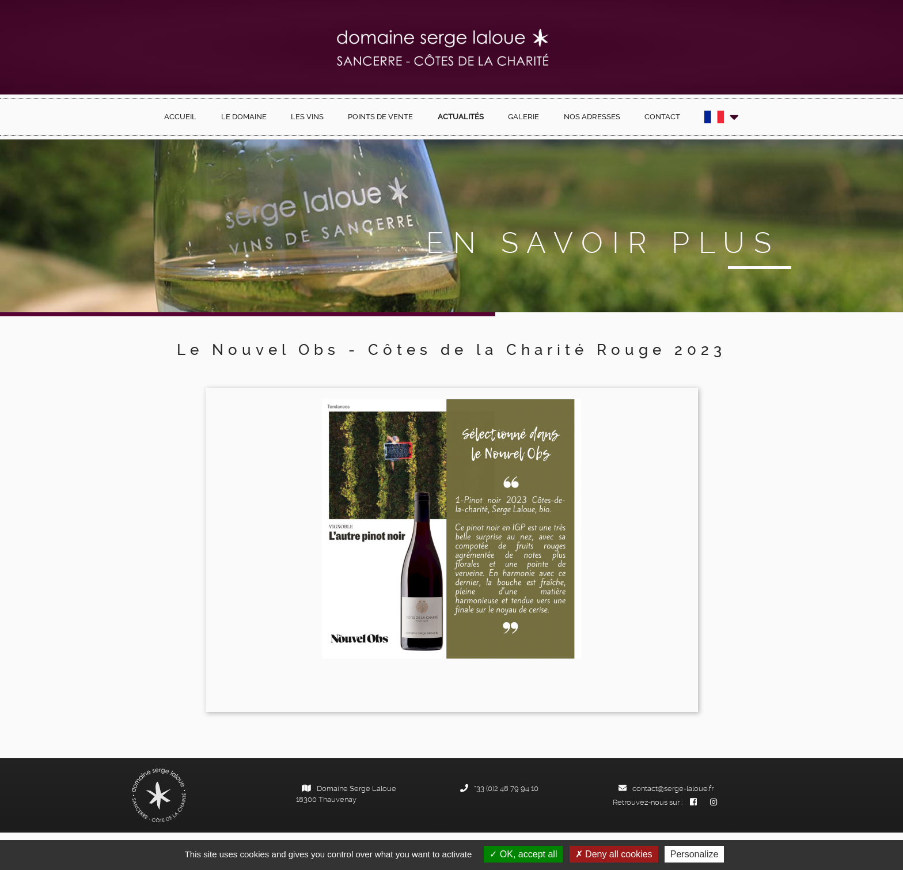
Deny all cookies (613, 854)
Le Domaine (244, 116)
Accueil (180, 116)
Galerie (523, 116)
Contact (662, 116)
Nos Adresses (592, 116)
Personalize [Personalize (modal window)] (694, 854)
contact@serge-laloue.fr (666, 788)
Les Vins (307, 116)
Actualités (461, 116)
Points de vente (380, 116)
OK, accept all (523, 854)
